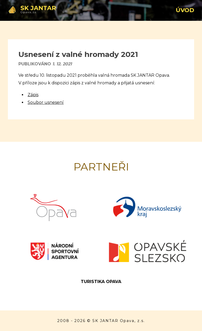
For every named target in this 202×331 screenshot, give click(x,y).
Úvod (185, 10)
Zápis (33, 94)
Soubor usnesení (46, 102)
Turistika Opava (101, 281)
